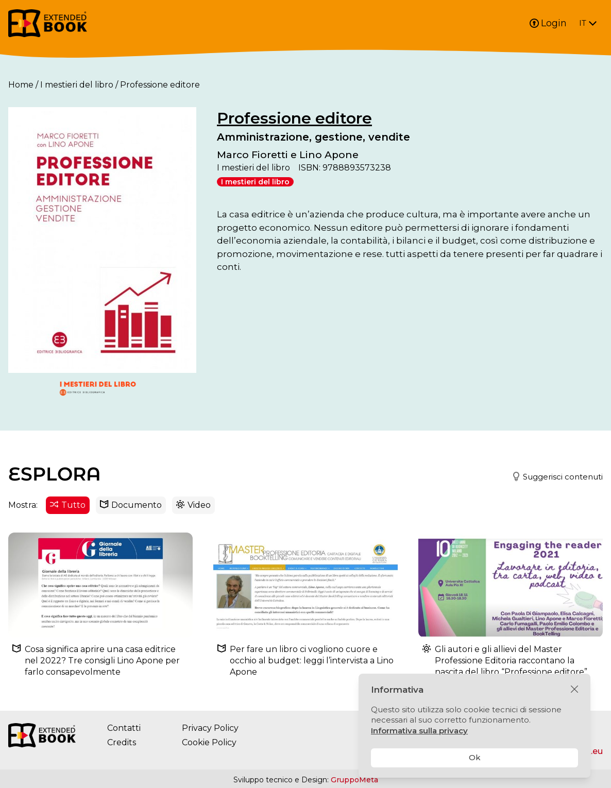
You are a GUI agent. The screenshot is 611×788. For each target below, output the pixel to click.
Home (20, 85)
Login (548, 23)
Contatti (124, 728)
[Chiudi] (574, 689)
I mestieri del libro (76, 85)
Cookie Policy (209, 742)
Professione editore (294, 118)
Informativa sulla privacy (419, 730)
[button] (553, 477)
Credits (121, 742)
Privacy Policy (210, 728)
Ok (475, 757)
